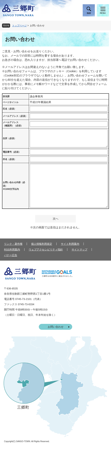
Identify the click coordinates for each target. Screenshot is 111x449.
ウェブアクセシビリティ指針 (46, 249)
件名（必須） (9, 159)
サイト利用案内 (70, 243)
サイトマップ (79, 249)
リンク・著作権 (13, 243)
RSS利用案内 (12, 249)
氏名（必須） (9, 108)
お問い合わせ (55, 326)
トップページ (19, 25)
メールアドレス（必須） (15, 116)
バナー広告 (10, 255)
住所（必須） (9, 138)
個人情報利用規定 (41, 243)
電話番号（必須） (12, 152)
